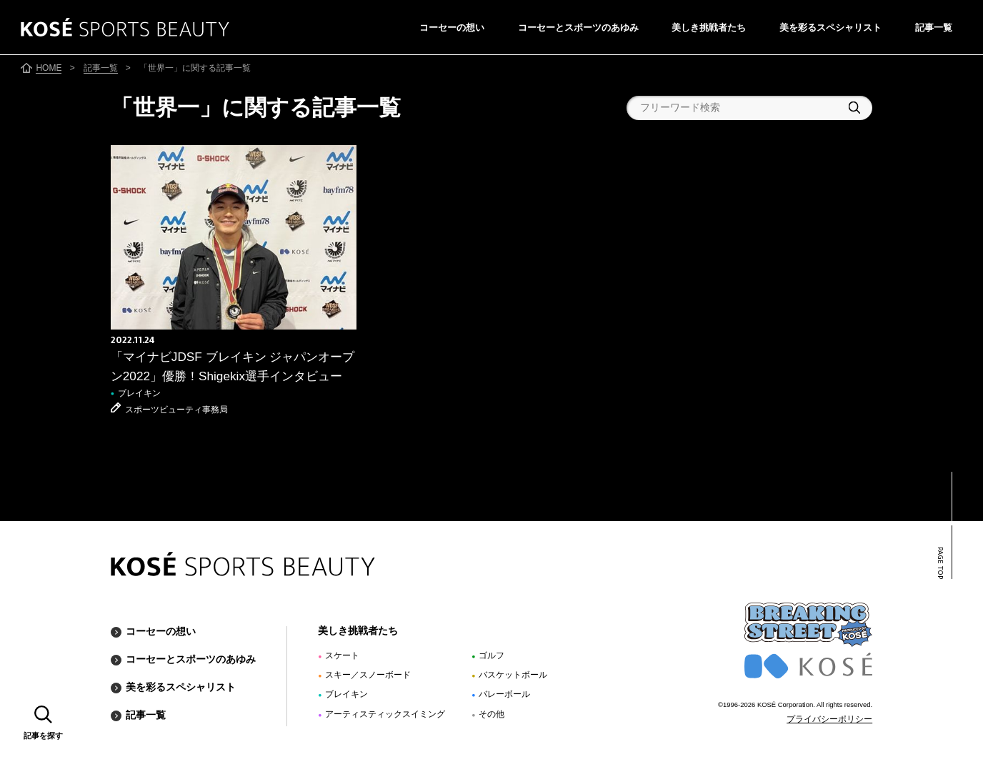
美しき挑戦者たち (709, 27)
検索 (854, 107)
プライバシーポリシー (829, 719)
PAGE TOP (940, 563)
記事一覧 (933, 27)
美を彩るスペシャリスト (830, 27)
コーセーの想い (451, 27)
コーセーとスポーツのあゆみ (578, 27)
